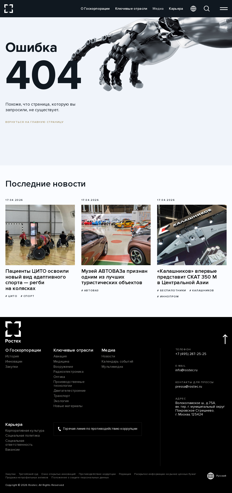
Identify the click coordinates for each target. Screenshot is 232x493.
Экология (61, 401)
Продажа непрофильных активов (26, 477)
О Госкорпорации (95, 8)
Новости (108, 356)
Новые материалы (68, 406)
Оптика (59, 377)
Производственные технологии (69, 384)
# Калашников (201, 290)
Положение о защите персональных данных (80, 477)
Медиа (158, 8)
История (12, 356)
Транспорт (62, 396)
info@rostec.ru (186, 370)
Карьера (176, 8)
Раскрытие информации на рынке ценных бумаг (165, 474)
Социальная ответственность (19, 443)
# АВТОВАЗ (90, 290)
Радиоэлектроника (69, 372)
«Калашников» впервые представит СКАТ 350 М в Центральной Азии (187, 276)
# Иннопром (168, 296)
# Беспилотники (171, 290)
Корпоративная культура (24, 431)
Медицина (61, 362)
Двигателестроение (70, 391)
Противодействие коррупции (97, 474)
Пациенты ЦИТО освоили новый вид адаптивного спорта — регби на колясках (37, 279)
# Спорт (28, 296)
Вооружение (63, 367)
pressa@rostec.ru (188, 387)
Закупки (11, 367)
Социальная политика (22, 436)
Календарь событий (117, 362)
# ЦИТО (11, 296)
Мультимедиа (112, 367)
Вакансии (12, 450)
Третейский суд (28, 474)
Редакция (125, 474)
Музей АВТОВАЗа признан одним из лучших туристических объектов (114, 276)
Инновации (13, 362)
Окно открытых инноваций (58, 474)
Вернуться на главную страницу (34, 122)
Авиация (60, 356)
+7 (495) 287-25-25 (191, 354)
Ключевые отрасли (131, 8)
